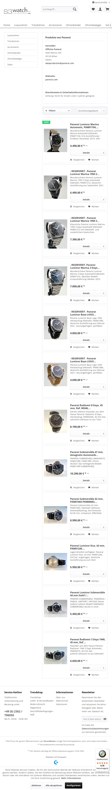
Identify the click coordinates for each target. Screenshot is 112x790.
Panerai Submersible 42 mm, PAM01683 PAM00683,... (86, 500)
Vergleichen (77, 159)
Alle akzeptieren (54, 785)
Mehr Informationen (71, 778)
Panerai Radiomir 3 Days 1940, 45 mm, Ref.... (87, 641)
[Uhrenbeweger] (93, 25)
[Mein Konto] (100, 9)
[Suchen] (75, 9)
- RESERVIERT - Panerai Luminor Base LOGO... (83, 313)
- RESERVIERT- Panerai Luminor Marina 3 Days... (85, 266)
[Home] (6, 25)
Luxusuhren (13, 35)
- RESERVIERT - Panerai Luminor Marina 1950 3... (84, 173)
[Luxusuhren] (20, 25)
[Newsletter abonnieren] (104, 719)
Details (93, 152)
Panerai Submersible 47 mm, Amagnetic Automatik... (86, 453)
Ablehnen (36, 785)
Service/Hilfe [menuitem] (100, 2)
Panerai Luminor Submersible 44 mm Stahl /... (87, 594)
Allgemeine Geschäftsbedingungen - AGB (42, 711)
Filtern (50, 110)
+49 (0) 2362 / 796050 (13, 713)
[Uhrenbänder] (73, 25)
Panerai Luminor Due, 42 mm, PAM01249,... (87, 547)
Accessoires (13, 47)
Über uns (60, 697)
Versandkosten (50, 741)
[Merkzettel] (93, 9)
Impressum (61, 704)
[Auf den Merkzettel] (93, 160)
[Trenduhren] (38, 25)
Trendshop (35, 697)
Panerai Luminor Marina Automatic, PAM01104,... (84, 126)
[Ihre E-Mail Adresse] (92, 719)
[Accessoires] (55, 25)
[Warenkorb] (107, 9)
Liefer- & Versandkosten (42, 700)
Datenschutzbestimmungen (95, 728)
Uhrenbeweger (14, 58)
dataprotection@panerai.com (59, 63)
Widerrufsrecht (37, 704)
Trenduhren (13, 41)
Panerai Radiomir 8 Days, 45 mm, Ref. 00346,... (86, 407)
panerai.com (51, 79)
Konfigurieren (73, 785)
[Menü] (107, 750)
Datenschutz (62, 700)
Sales (10, 64)
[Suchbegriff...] (59, 9)
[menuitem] (59, 10)
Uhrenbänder (14, 52)
